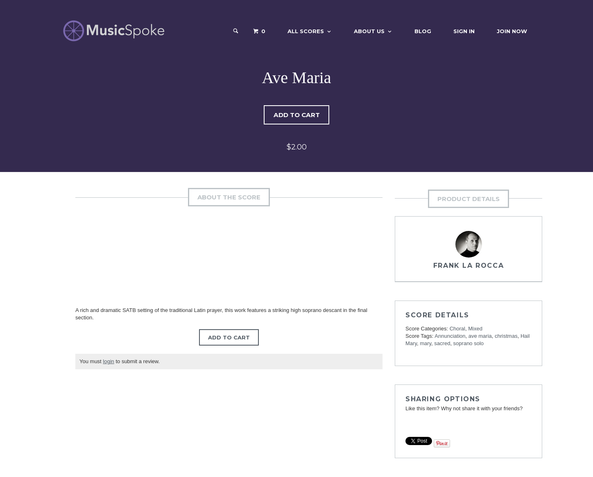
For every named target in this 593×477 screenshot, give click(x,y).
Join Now (512, 31)
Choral (457, 329)
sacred (442, 344)
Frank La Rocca (468, 266)
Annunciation (450, 336)
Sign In (464, 31)
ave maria (480, 336)
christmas (506, 336)
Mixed (475, 329)
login (108, 362)
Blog (422, 31)
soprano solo (468, 344)
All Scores (305, 31)
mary (425, 344)
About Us (369, 31)
